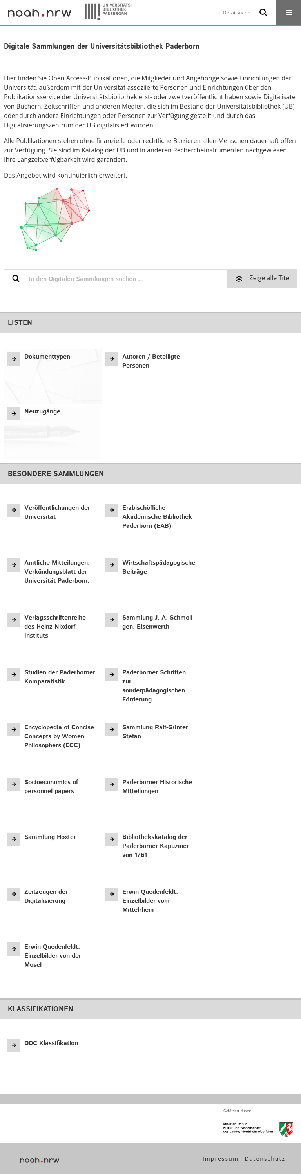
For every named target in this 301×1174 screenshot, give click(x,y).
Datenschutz (265, 1158)
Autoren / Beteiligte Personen (151, 361)
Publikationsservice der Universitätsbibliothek (70, 96)
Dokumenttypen (47, 356)
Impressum (221, 1158)
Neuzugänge (42, 411)
